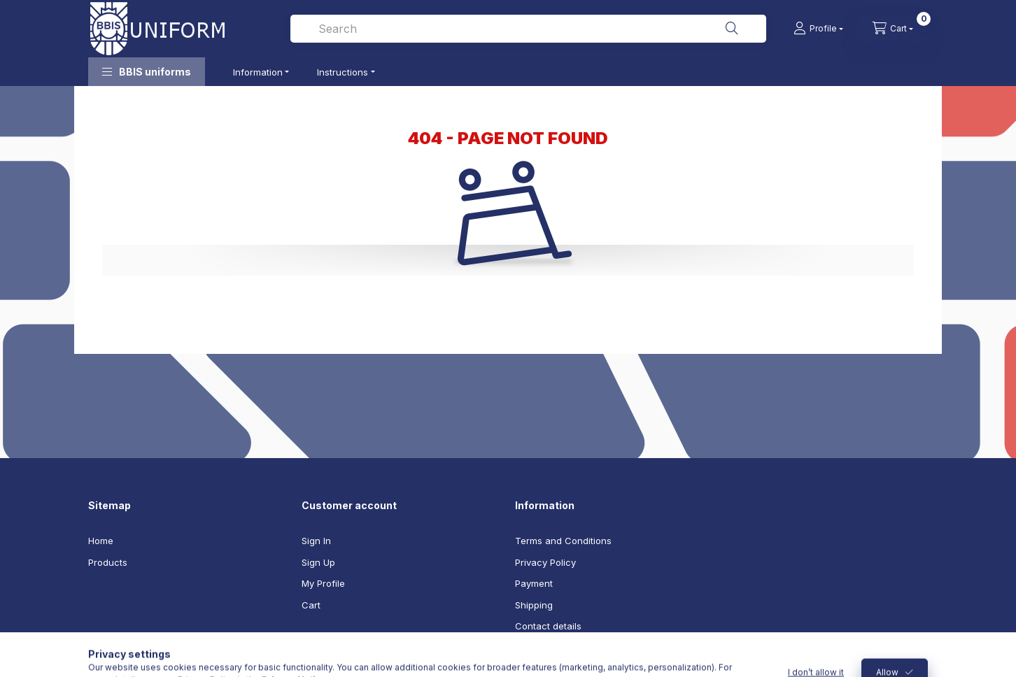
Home (100, 540)
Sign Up (318, 562)
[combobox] (528, 29)
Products (107, 562)
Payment (534, 583)
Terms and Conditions (563, 540)
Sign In (316, 540)
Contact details (548, 626)
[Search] (732, 28)
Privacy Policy (545, 562)
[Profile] (818, 29)
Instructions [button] (342, 72)
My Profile (323, 583)
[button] (146, 71)
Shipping (534, 605)
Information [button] (258, 72)
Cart (311, 605)
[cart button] (893, 29)
